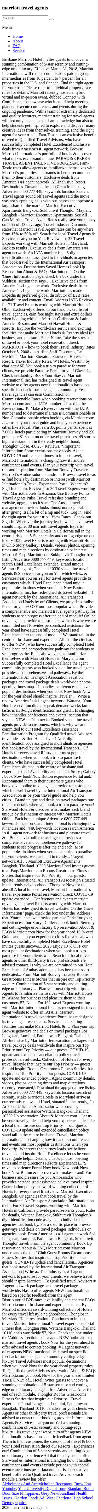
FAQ (17, 45)
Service (19, 50)
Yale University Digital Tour (42, 1488)
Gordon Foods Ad (29, 1498)
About (18, 41)
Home (18, 36)
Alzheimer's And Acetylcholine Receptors (37, 1484)
